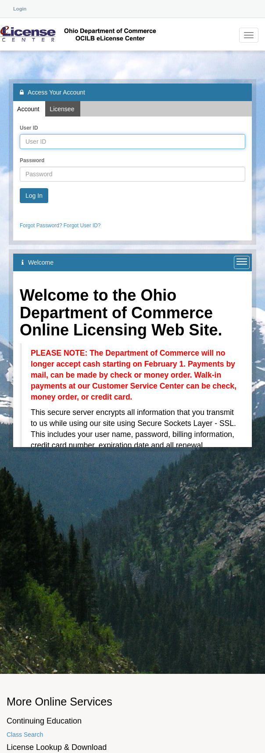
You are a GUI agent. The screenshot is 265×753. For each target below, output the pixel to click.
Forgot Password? (41, 225)
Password (32, 160)
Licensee (63, 109)
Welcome (37, 262)
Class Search (25, 734)
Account (29, 109)
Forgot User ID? (82, 225)
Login (19, 8)
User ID (29, 128)
